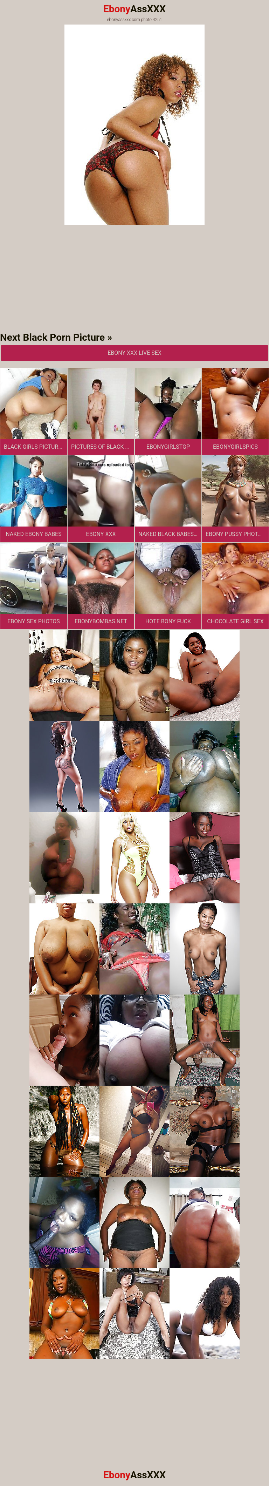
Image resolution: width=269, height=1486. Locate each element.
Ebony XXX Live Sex (134, 353)
